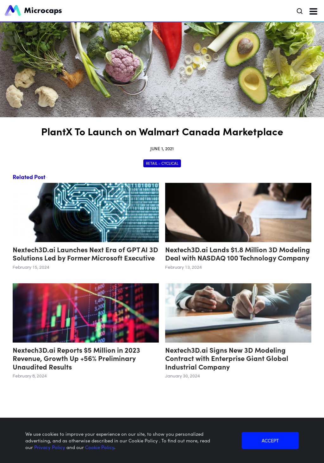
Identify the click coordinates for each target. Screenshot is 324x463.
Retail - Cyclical (162, 163)
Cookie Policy (99, 447)
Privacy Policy (50, 447)
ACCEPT (270, 440)
